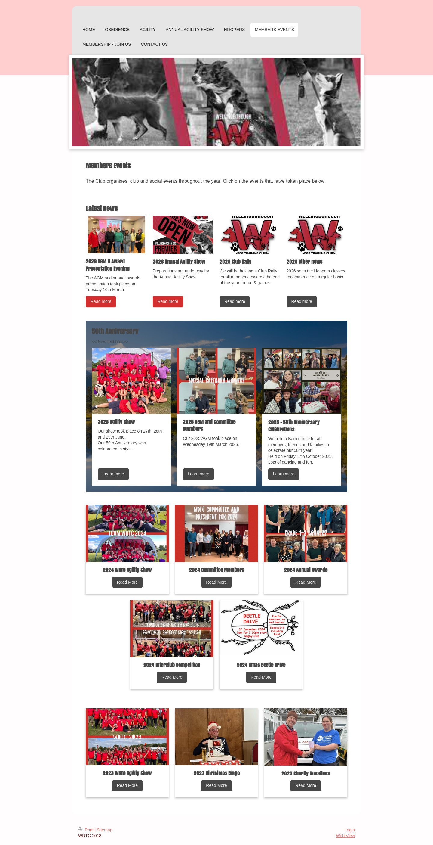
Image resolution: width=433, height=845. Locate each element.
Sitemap (104, 830)
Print (86, 830)
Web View (345, 835)
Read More (127, 582)
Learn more (113, 473)
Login (350, 830)
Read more (101, 301)
